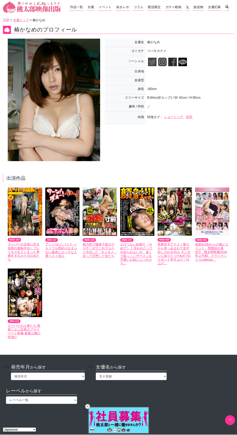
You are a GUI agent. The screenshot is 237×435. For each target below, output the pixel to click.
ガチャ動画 (173, 7)
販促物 (198, 7)
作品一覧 (76, 7)
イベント (105, 7)
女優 (91, 7)
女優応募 (214, 7)
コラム (138, 7)
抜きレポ (122, 7)
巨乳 (189, 117)
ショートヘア (173, 117)
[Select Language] (19, 429)
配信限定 (154, 7)
